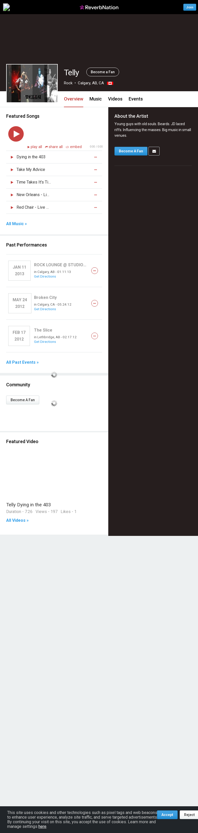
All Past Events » (22, 362)
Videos (115, 99)
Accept (167, 815)
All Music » (16, 224)
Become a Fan (103, 72)
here (42, 826)
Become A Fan (23, 400)
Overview (73, 99)
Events (136, 99)
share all (54, 147)
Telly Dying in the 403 (28, 504)
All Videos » (17, 520)
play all (37, 147)
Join (189, 7)
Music (95, 99)
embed (74, 147)
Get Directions (45, 276)
